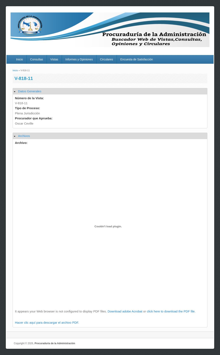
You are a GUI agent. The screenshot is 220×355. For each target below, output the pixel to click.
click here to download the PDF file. (171, 311)
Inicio (19, 59)
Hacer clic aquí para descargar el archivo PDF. (47, 322)
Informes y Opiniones (79, 59)
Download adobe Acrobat (125, 311)
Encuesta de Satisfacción (136, 59)
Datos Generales (29, 91)
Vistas (54, 59)
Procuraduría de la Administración (55, 343)
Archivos (24, 136)
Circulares (106, 59)
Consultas (36, 59)
